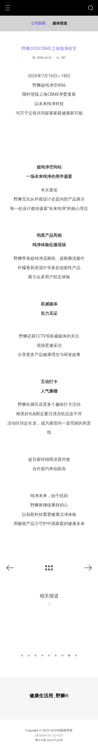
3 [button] (35, 655)
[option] (49, 629)
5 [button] (49, 655)
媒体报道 (60, 23)
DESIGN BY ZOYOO (49, 736)
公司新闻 (38, 23)
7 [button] (63, 655)
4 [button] (42, 655)
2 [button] (29, 655)
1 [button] (22, 655)
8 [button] (69, 655)
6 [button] (56, 655)
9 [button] (76, 655)
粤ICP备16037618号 (49, 740)
